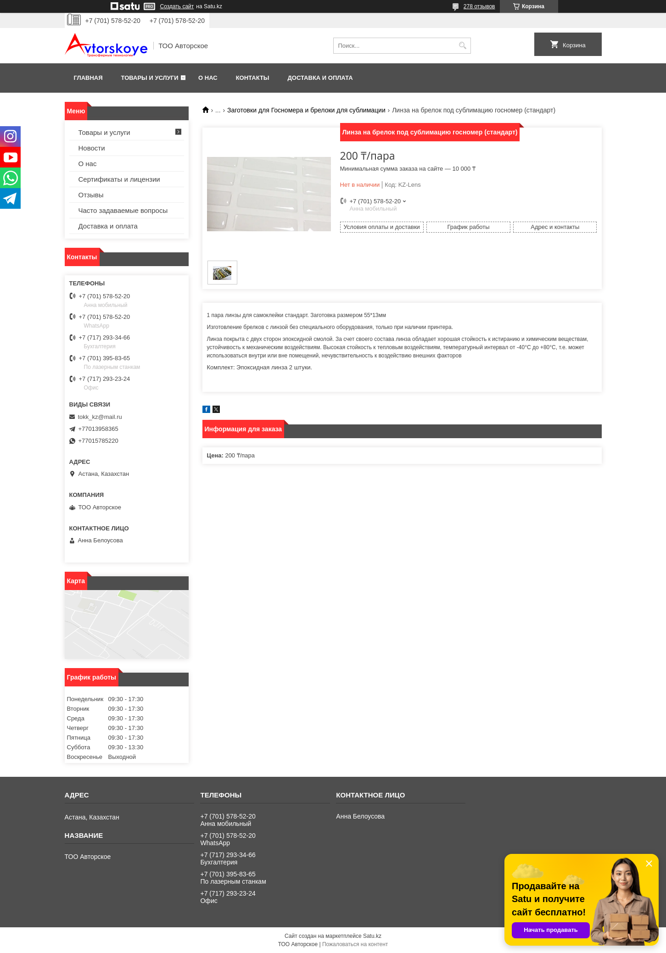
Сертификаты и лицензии (119, 179)
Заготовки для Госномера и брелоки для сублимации (306, 110)
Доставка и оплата (320, 77)
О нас (208, 77)
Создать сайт (177, 6)
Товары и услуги (150, 77)
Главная (88, 77)
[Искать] (463, 46)
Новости (91, 148)
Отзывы (91, 195)
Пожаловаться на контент (355, 944)
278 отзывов (479, 6)
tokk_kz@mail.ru (100, 416)
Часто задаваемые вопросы (123, 210)
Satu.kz (372, 936)
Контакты (252, 77)
